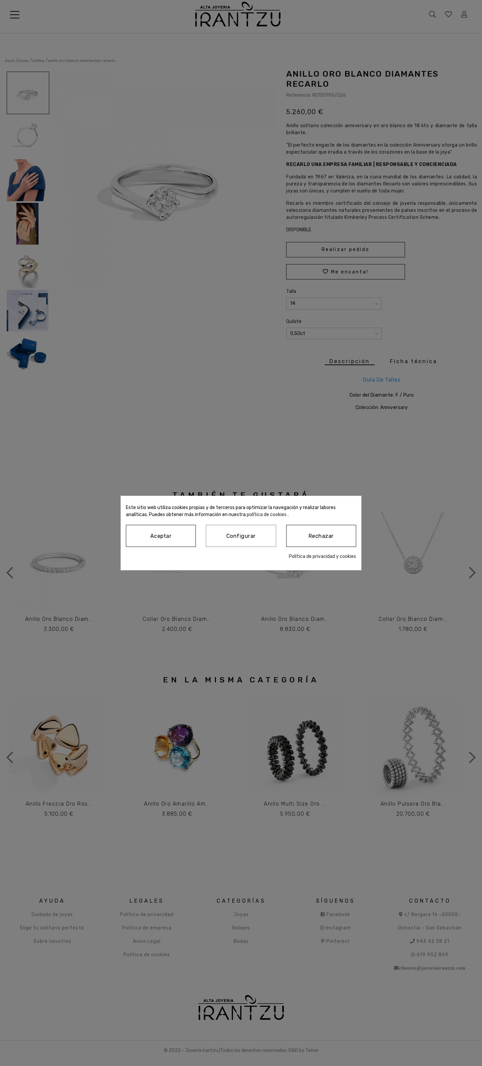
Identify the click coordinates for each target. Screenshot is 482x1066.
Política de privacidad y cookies (323, 556)
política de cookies (238, 514)
